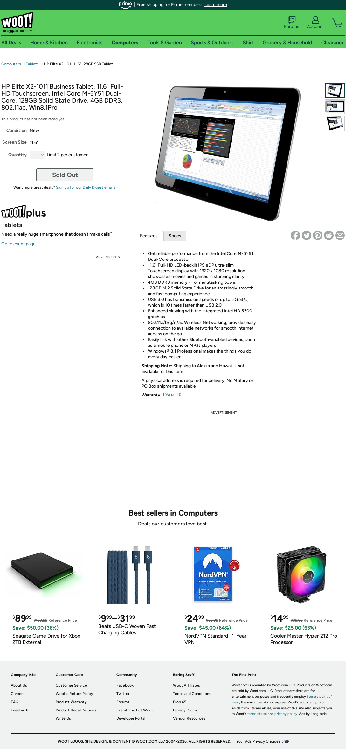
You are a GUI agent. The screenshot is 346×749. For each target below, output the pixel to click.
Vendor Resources (189, 718)
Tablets (32, 64)
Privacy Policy (185, 710)
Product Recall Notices (76, 710)
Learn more (215, 4)
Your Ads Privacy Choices (258, 741)
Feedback (19, 710)
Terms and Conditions (192, 693)
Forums (291, 22)
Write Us (63, 718)
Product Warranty (71, 702)
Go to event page (18, 243)
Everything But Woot (134, 710)
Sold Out (65, 175)
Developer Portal (130, 718)
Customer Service (71, 685)
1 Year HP (172, 395)
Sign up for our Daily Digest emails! (86, 187)
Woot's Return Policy (74, 693)
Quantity (17, 155)
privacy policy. (286, 714)
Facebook (125, 685)
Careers (17, 693)
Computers (11, 64)
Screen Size (14, 142)
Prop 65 (179, 702)
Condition (16, 130)
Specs (175, 236)
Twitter (122, 693)
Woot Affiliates (186, 685)
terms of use (257, 714)
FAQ (14, 702)
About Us (19, 685)
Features (149, 236)
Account (315, 22)
